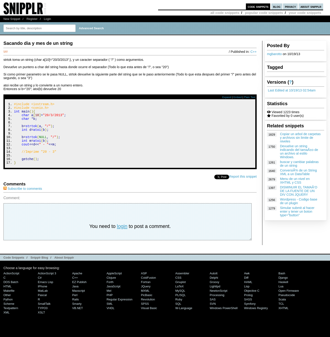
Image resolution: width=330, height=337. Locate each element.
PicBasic (146, 306)
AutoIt (213, 285)
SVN (213, 315)
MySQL (180, 302)
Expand (226, 97)
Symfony (250, 315)
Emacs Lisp (45, 293)
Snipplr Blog (39, 269)
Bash (281, 285)
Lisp (247, 298)
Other (7, 306)
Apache (77, 285)
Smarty (77, 315)
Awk (247, 285)
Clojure (111, 289)
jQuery (146, 298)
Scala (282, 311)
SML (110, 315)
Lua (280, 298)
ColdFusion (148, 289)
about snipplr (310, 6)
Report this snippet (243, 188)
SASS (248, 311)
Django (283, 289)
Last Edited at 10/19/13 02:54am (292, 90)
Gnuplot (180, 293)
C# (40, 289)
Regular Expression (119, 311)
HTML (7, 298)
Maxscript (78, 302)
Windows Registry (256, 319)
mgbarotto (274, 54)
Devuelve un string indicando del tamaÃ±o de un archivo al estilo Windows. (299, 151)
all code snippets (224, 13)
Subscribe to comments (22, 200)
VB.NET (77, 319)
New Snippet (11, 19)
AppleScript (114, 285)
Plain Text (249, 97)
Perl (74, 306)
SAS (213, 311)
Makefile (8, 302)
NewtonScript (218, 302)
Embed (237, 97)
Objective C (251, 302)
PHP (110, 306)
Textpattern (10, 319)
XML (6, 324)
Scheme (8, 315)
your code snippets (305, 13)
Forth (110, 293)
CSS (178, 289)
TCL (281, 315)
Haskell (283, 293)
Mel (109, 302)
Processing (217, 306)
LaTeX (179, 298)
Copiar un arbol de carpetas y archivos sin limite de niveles (300, 137)
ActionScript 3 (47, 285)
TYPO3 (42, 319)
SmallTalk (44, 315)
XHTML (283, 319)
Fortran (146, 293)
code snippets (258, 6)
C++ (253, 51)
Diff (246, 289)
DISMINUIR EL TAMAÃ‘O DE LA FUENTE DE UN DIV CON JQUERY (298, 190)
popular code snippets (264, 13)
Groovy (214, 293)
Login (47, 19)
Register (32, 19)
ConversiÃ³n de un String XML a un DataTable (298, 172)
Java (75, 298)
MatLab (43, 302)
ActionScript (11, 285)
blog (276, 6)
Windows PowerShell (224, 319)
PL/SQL (180, 306)
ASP (144, 285)
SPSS (145, 315)
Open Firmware (288, 302)
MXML (145, 302)
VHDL (111, 319)
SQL (178, 315)
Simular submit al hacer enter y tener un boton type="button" (297, 211)
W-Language (183, 319)
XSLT (41, 324)
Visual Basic (149, 319)
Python (8, 311)
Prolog (248, 306)
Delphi (214, 289)
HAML (248, 293)
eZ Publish (79, 293)
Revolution (148, 311)
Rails (75, 311)
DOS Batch (10, 293)
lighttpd (215, 298)
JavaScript (113, 298)
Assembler (182, 285)
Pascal (42, 306)
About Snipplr (64, 269)
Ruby (178, 311)
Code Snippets (13, 269)
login (122, 238)
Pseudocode (286, 306)
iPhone (42, 298)
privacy (290, 6)
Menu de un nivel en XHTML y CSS (295, 180)
